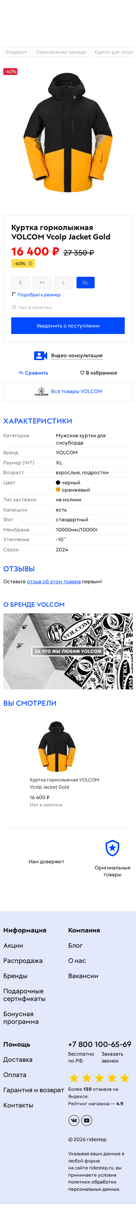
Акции (13, 945)
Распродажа (23, 960)
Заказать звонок (112, 1057)
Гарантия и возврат (33, 1090)
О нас (77, 960)
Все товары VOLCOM (76, 391)
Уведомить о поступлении (68, 325)
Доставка (18, 1059)
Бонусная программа (21, 1018)
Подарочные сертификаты (24, 995)
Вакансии (83, 976)
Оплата (14, 1074)
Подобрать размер (39, 295)
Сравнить (33, 373)
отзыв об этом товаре (54, 581)
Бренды (15, 976)
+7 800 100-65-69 (99, 1044)
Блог (75, 945)
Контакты (18, 1105)
